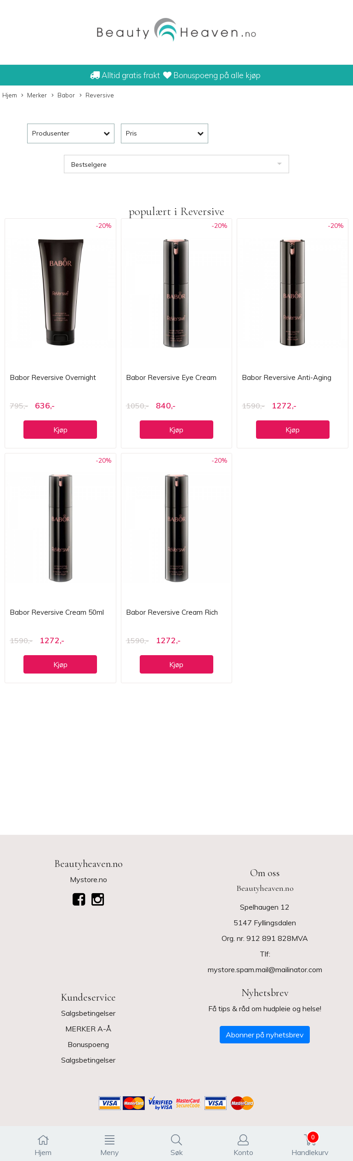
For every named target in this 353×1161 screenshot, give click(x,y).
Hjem (9, 95)
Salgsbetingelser (88, 1013)
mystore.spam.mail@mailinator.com (265, 969)
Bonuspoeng (88, 1044)
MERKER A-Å (88, 1028)
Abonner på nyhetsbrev (265, 1034)
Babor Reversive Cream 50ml (57, 612)
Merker (34, 95)
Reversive (97, 95)
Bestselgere (89, 164)
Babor (63, 95)
